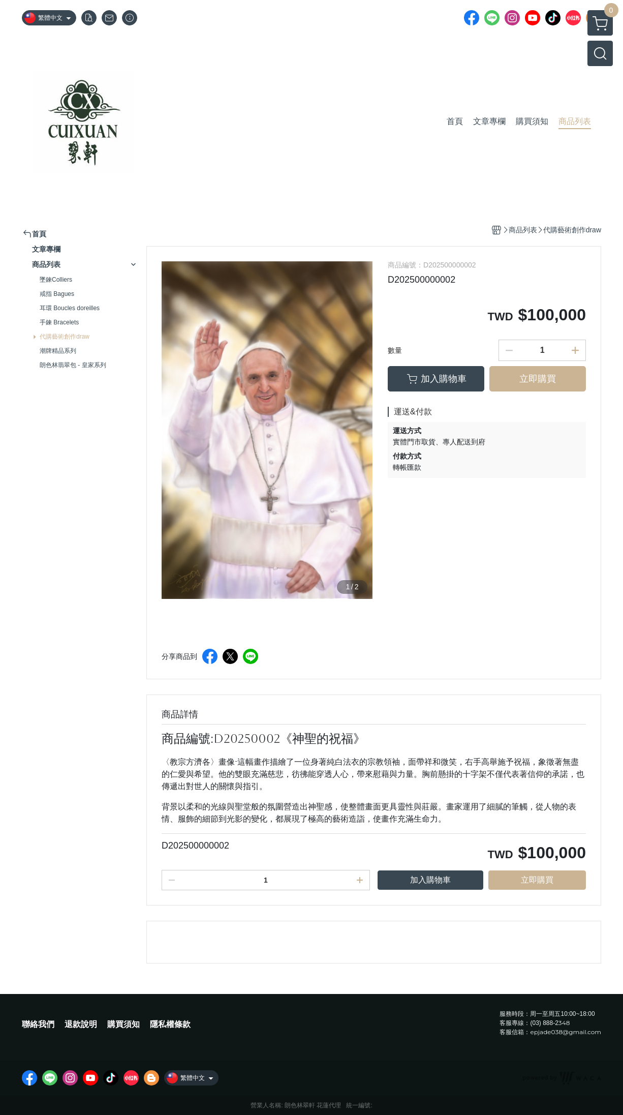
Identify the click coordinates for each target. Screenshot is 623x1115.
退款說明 (81, 1024)
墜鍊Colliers (56, 279)
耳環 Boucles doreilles (70, 308)
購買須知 (123, 1024)
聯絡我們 (38, 1024)
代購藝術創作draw (64, 336)
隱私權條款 (170, 1024)
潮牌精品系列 (58, 350)
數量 (395, 350)
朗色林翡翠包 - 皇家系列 (73, 365)
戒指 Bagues (57, 293)
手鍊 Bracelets (59, 322)
